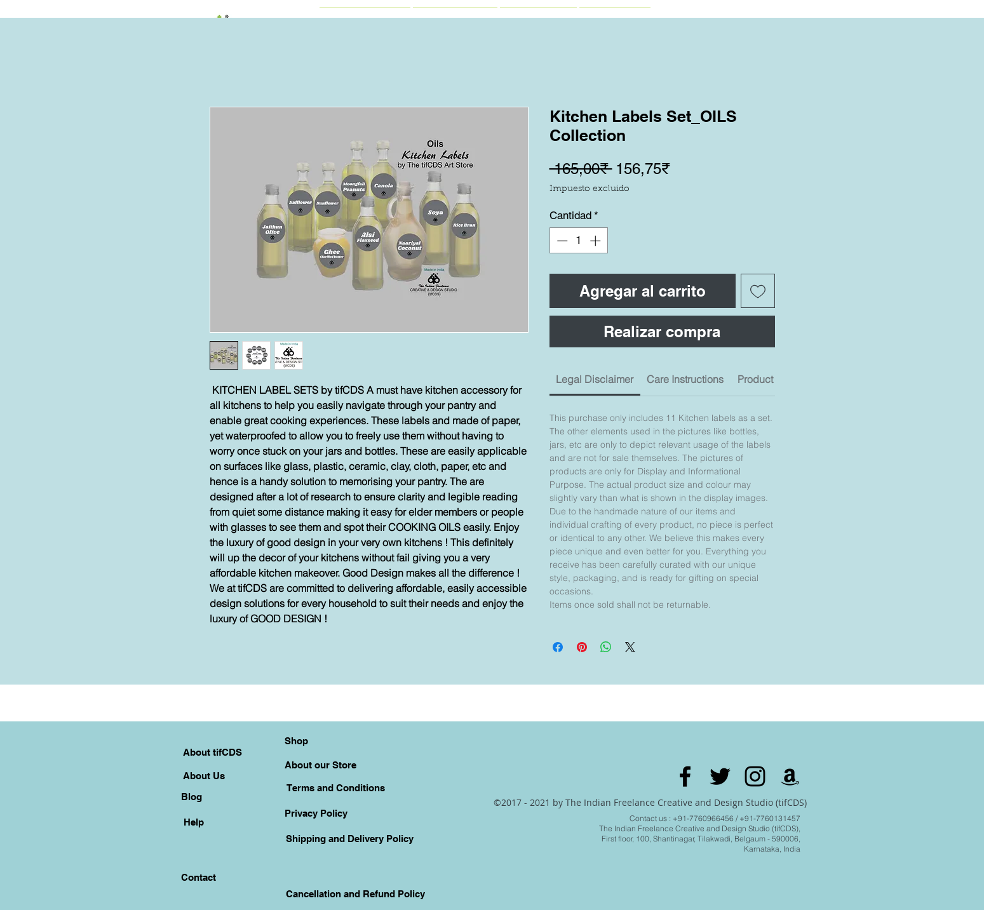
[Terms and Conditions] (336, 787)
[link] (594, 379)
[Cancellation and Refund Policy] (356, 893)
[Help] (193, 821)
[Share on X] (630, 647)
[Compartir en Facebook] (557, 647)
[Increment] (596, 240)
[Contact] (199, 877)
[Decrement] (560, 240)
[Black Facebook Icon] (685, 776)
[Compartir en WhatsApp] (606, 647)
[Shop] (297, 740)
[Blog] (192, 796)
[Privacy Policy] (316, 813)
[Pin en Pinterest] (582, 647)
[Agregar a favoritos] (758, 291)
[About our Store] (321, 764)
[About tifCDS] (212, 752)
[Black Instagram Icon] (755, 776)
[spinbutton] (578, 240)
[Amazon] (790, 776)
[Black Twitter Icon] (720, 776)
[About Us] (204, 775)
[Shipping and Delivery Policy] (350, 838)
